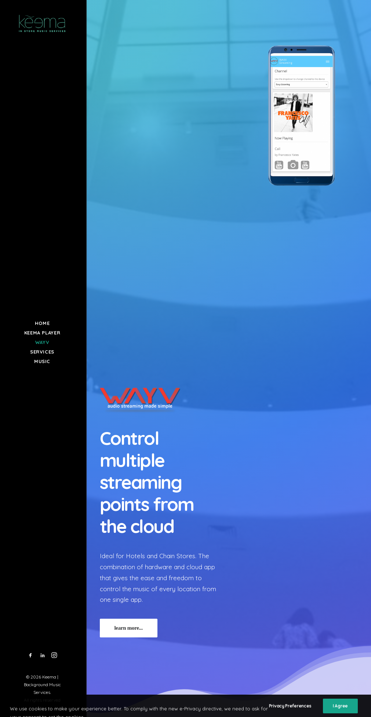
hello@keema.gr (229, 643)
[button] (31, 655)
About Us (297, 636)
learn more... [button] (128, 282)
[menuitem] (31, 655)
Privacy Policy (303, 645)
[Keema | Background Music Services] (42, 23)
